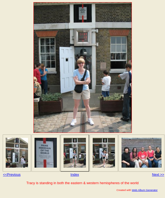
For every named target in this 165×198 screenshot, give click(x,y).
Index (74, 175)
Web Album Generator (145, 190)
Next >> (158, 175)
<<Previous (12, 175)
